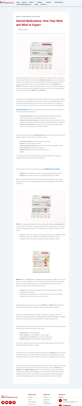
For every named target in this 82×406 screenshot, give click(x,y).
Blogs (37, 4)
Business (19, 16)
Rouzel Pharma (29, 370)
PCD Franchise (60, 2)
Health (24, 16)
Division (50, 2)
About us (24, 2)
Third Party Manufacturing (25, 4)
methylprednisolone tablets (52, 169)
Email (65, 400)
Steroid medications (22, 109)
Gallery (32, 2)
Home (18, 2)
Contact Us (44, 4)
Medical (29, 16)
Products (41, 2)
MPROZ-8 (19, 279)
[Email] (60, 400)
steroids (52, 352)
